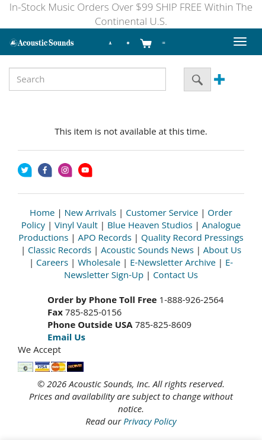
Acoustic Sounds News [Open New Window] (147, 250)
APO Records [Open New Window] (105, 237)
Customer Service (162, 212)
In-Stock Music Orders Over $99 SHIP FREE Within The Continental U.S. (131, 14)
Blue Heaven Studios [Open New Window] (150, 225)
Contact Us (175, 274)
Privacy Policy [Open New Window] (149, 421)
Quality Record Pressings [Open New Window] (192, 237)
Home (42, 212)
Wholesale (99, 262)
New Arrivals (91, 212)
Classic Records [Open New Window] (59, 250)
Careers (52, 262)
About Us (222, 250)
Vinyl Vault (76, 225)
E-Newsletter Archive (173, 262)
